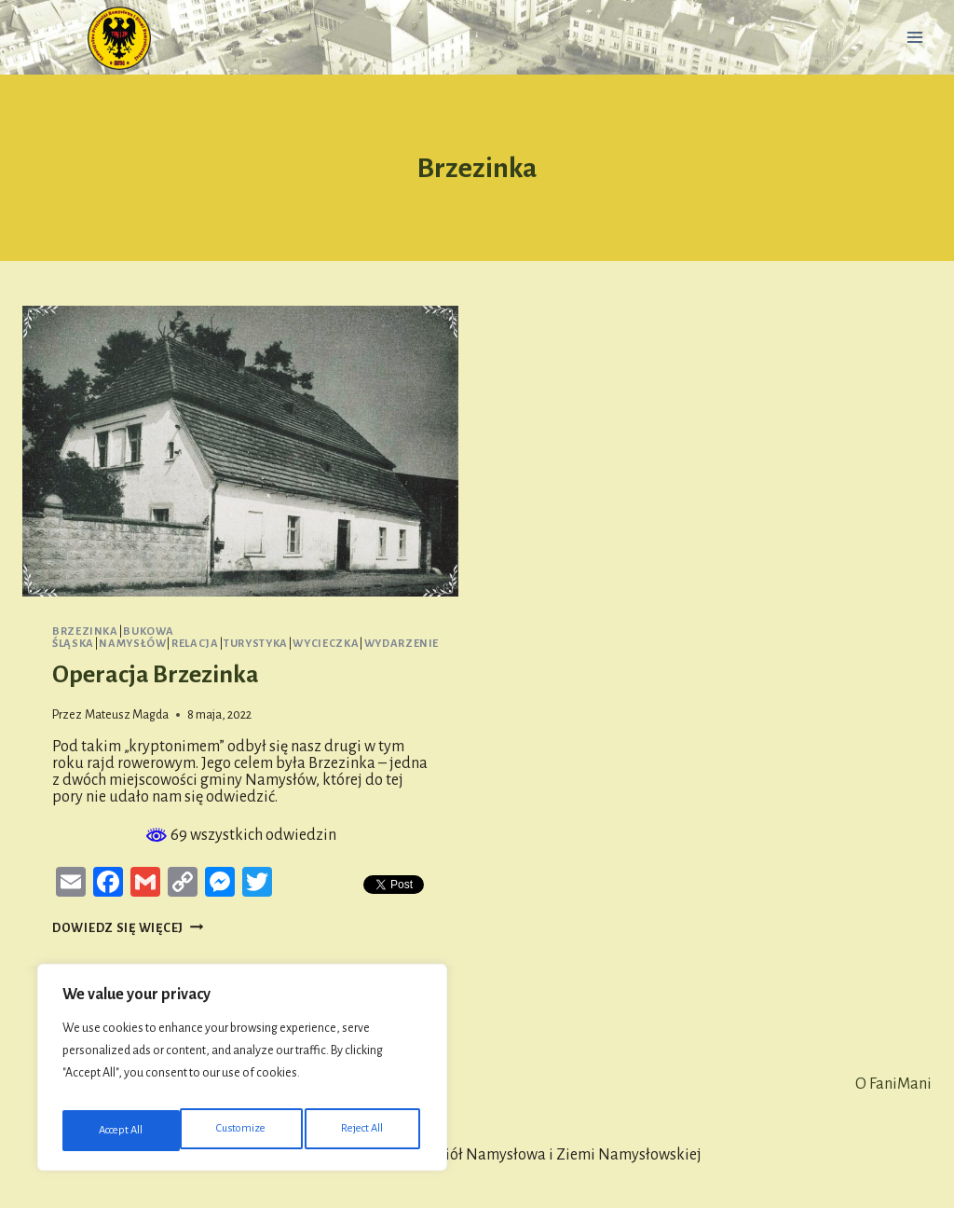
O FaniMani (893, 1084)
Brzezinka (85, 631)
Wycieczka (326, 644)
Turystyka (256, 644)
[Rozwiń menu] (914, 36)
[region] (242, 1073)
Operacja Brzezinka (155, 675)
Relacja (194, 644)
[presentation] (240, 451)
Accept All (365, 1130)
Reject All (245, 1130)
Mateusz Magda (127, 714)
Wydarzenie (401, 644)
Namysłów (132, 644)
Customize (122, 1130)
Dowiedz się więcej (128, 928)
